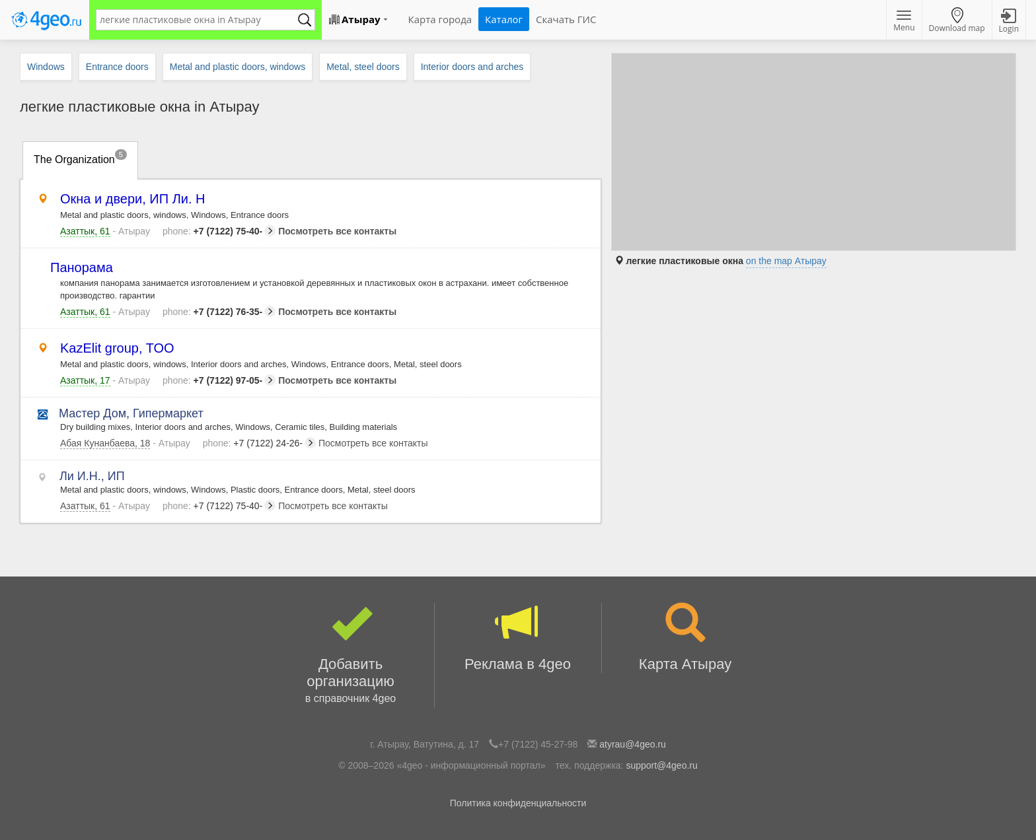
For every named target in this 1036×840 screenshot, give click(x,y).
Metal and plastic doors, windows (237, 66)
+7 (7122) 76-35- (219, 311)
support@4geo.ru (661, 765)
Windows (46, 66)
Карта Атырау (685, 637)
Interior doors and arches (472, 66)
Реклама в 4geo (518, 637)
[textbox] (199, 19)
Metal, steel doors (363, 66)
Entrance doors (117, 66)
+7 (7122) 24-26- (259, 443)
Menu (903, 22)
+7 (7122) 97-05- (219, 380)
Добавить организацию (351, 655)
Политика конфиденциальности (518, 803)
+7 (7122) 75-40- (219, 231)
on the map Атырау (786, 261)
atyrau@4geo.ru (632, 744)
